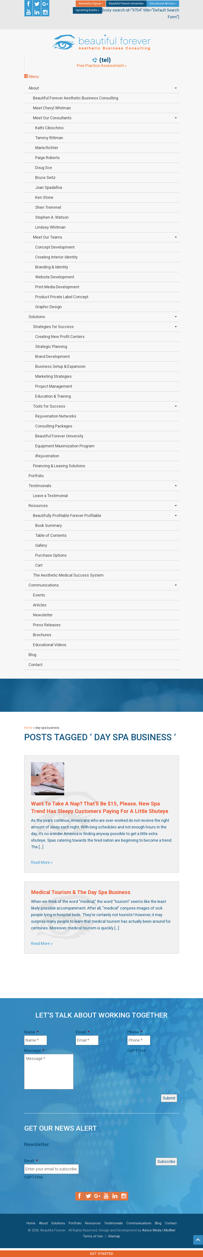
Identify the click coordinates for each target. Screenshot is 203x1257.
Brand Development (52, 356)
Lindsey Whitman (50, 227)
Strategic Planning (51, 346)
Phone (134, 1032)
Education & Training (53, 396)
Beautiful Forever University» (126, 3)
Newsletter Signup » (91, 3)
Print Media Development (57, 287)
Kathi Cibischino (49, 127)
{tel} (105, 60)
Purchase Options (51, 555)
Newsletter (43, 615)
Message (34, 1050)
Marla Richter (46, 147)
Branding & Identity (51, 267)
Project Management (53, 386)
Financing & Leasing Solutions (59, 465)
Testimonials (40, 485)
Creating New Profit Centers (60, 336)
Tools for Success (49, 406)
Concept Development (55, 247)
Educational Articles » (162, 3)
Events (39, 595)
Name (31, 1032)
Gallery (41, 545)
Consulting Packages (53, 426)
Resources (38, 505)
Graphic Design (48, 306)
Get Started (101, 1254)
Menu (31, 76)
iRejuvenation (47, 456)
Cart (39, 565)
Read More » (41, 862)
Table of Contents (51, 535)
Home (28, 727)
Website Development (54, 277)
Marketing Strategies (53, 376)
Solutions (37, 316)
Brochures (42, 634)
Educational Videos (49, 644)
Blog (32, 654)
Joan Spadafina (48, 187)
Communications (44, 585)
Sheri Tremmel (48, 207)
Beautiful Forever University (59, 436)
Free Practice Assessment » (101, 65)
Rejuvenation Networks (55, 416)
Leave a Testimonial (50, 495)
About (34, 88)
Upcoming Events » (87, 10)
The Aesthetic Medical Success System (68, 575)
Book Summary (48, 525)
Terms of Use (93, 1236)
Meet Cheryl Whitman (52, 108)
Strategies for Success (53, 326)
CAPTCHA (136, 1050)
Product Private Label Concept (61, 296)
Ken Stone (44, 197)
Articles (39, 605)
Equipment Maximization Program (65, 446)
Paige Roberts (47, 157)
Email (82, 1032)
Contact (36, 664)
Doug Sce (43, 167)
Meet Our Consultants (52, 118)
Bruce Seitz (45, 177)
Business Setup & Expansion (60, 366)
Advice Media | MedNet (158, 1230)
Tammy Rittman (49, 137)
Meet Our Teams (47, 237)
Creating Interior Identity (56, 257)
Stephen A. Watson (52, 217)
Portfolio (36, 475)
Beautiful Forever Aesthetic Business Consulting (75, 98)
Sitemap (114, 1236)
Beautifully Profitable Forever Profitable (67, 515)
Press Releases (47, 625)
